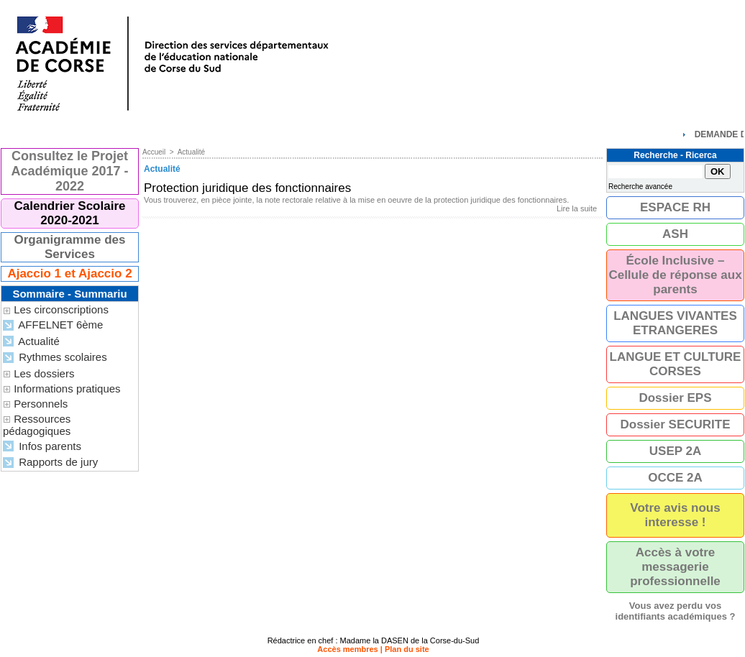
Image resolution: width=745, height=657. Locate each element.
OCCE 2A (675, 477)
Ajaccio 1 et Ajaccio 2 (69, 273)
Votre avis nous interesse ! (675, 515)
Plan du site (407, 649)
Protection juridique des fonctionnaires (247, 188)
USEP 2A (675, 451)
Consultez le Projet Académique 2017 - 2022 (69, 171)
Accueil (153, 152)
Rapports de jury (50, 462)
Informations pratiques (67, 388)
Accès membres (347, 649)
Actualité (31, 342)
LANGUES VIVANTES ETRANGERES (675, 323)
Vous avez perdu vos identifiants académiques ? (676, 611)
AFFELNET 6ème (53, 325)
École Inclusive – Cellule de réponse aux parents (674, 275)
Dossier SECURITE (675, 424)
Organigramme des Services (70, 247)
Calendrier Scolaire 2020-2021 (70, 213)
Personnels (41, 404)
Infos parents (42, 447)
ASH (675, 234)
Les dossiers (44, 373)
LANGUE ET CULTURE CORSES (675, 364)
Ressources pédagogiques (36, 425)
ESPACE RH (675, 207)
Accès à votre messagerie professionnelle (675, 567)
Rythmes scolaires (55, 357)
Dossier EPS (675, 398)
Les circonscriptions (61, 309)
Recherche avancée (640, 186)
